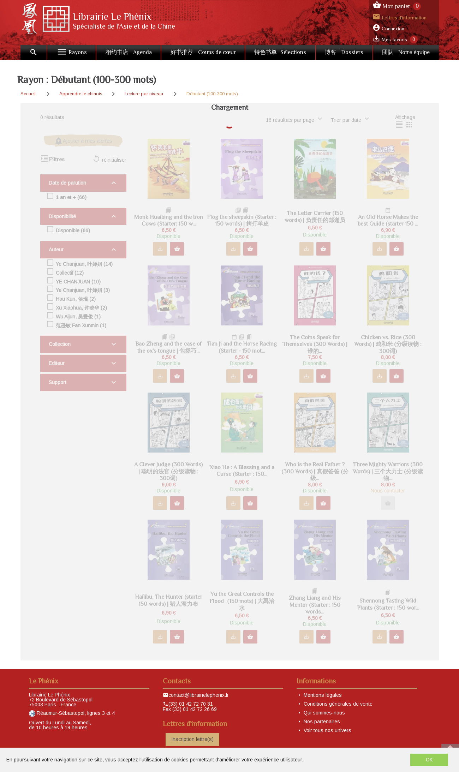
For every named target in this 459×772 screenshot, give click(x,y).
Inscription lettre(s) (192, 739)
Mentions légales (323, 695)
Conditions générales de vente (338, 704)
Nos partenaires (322, 721)
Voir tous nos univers (327, 730)
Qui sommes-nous (324, 713)
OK (429, 759)
